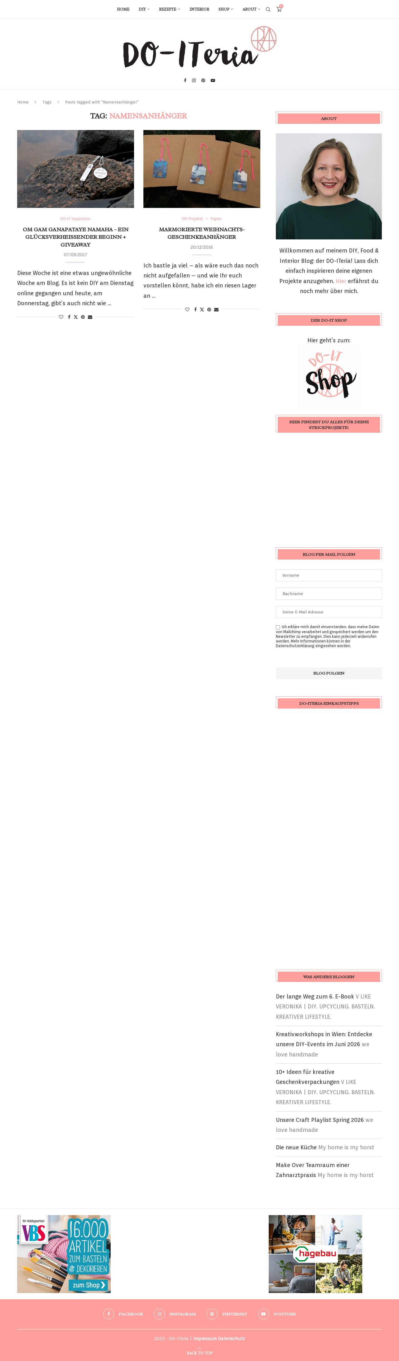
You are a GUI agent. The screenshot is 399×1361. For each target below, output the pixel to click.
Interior (199, 9)
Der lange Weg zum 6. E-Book (315, 996)
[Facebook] (185, 80)
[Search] (268, 9)
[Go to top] (199, 1352)
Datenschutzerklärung (295, 645)
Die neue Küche (296, 1147)
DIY (142, 9)
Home (123, 9)
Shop (224, 9)
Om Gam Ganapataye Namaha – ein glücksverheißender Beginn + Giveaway (75, 237)
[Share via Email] (90, 317)
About (249, 9)
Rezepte (167, 9)
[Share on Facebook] (69, 317)
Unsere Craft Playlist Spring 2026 (320, 1120)
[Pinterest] (203, 80)
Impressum (205, 1338)
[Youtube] (213, 80)
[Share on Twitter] (76, 317)
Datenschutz (231, 1338)
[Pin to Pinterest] (83, 317)
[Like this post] (61, 317)
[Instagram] (194, 80)
